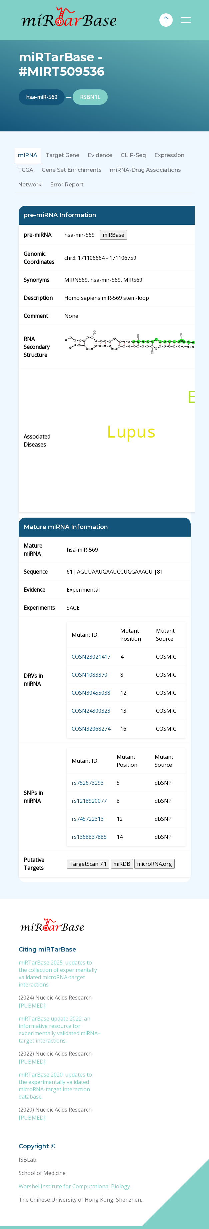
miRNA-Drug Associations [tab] (145, 170)
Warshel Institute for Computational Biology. (75, 1186)
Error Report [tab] (67, 184)
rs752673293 (88, 782)
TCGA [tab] (25, 170)
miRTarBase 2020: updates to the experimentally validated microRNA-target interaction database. (55, 1085)
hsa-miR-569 (41, 97)
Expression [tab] (169, 155)
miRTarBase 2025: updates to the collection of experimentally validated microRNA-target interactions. (58, 973)
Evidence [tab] (100, 155)
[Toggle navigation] (186, 20)
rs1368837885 (89, 836)
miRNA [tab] (27, 155)
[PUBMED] (32, 1005)
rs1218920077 (89, 800)
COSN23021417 (91, 656)
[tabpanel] (105, 544)
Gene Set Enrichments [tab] (72, 170)
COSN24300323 (91, 710)
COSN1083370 (89, 674)
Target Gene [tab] (62, 155)
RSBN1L (90, 97)
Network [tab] (30, 184)
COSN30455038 (91, 692)
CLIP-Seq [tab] (133, 155)
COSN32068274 (91, 728)
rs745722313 (88, 818)
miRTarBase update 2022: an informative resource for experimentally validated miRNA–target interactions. (60, 1029)
